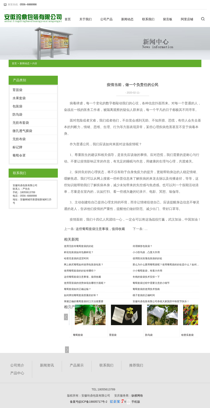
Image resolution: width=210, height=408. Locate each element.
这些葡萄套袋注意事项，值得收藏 (100, 229)
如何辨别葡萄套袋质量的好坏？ (81, 295)
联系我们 (148, 19)
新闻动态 (127, 19)
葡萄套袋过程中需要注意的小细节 (151, 283)
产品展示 (77, 365)
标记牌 (17, 147)
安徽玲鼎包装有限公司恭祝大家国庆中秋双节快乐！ (161, 301)
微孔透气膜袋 (22, 131)
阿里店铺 (187, 19)
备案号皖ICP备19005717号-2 (88, 401)
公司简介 (17, 365)
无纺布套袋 (21, 122)
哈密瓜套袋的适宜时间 (76, 258)
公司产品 (106, 19)
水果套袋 (19, 98)
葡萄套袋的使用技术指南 (146, 289)
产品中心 (17, 373)
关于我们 (85, 19)
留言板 (167, 19)
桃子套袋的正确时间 (144, 295)
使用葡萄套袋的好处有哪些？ (80, 270)
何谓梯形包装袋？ (142, 246)
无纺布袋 (19, 139)
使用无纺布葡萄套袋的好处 (79, 246)
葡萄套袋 (78, 335)
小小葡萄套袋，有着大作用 (147, 270)
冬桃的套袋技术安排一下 (146, 276)
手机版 (135, 401)
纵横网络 (137, 395)
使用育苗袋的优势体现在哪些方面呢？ (85, 283)
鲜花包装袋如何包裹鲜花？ (79, 252)
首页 (68, 19)
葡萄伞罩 (19, 155)
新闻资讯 (47, 365)
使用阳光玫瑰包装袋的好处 (147, 258)
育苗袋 (17, 90)
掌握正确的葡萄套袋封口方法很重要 (83, 301)
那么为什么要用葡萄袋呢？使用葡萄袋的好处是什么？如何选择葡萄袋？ (166, 264)
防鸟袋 (17, 114)
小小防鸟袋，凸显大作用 (146, 252)
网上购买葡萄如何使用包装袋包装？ (83, 264)
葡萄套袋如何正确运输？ (77, 289)
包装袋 (17, 106)
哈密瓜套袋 (187, 335)
